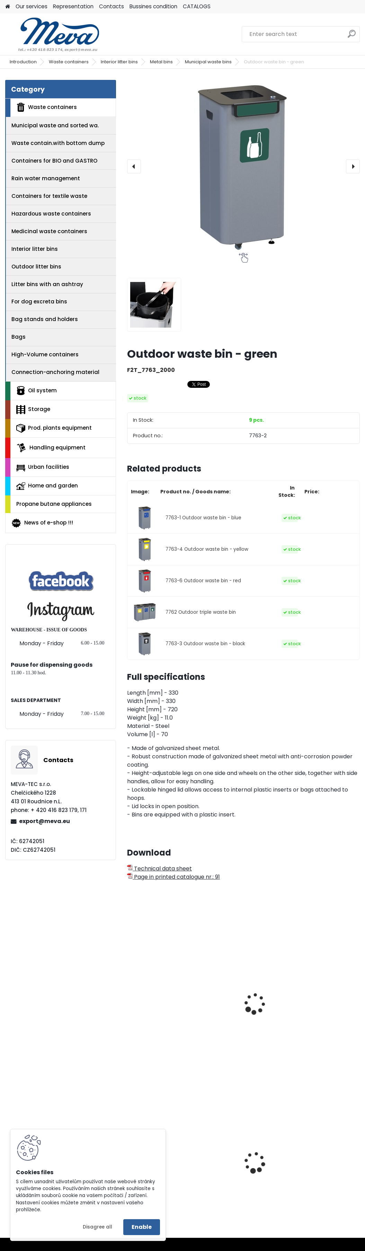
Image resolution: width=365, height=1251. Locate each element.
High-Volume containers (45, 354)
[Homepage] (7, 6)
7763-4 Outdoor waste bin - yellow (207, 549)
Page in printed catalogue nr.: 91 (173, 877)
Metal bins (161, 61)
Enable (142, 1227)
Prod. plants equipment (54, 428)
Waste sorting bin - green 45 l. (158, 1003)
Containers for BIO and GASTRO (54, 160)
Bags (18, 336)
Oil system (36, 390)
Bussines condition (153, 6)
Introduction (23, 61)
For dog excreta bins (39, 301)
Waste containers (69, 61)
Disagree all (97, 1227)
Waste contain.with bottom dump (58, 143)
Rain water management (45, 178)
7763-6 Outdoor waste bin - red (203, 580)
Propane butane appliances (54, 504)
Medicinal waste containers (49, 231)
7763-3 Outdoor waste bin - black (205, 643)
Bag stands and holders (44, 319)
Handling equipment (51, 447)
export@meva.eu (44, 821)
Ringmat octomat (236, 1168)
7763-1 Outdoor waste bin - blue (203, 517)
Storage (33, 409)
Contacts (111, 6)
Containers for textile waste (49, 196)
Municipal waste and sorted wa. (55, 125)
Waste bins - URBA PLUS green (243, 990)
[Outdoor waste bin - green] (243, 166)
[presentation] (134, 166)
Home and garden (47, 485)
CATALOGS (197, 6)
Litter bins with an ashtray (47, 284)
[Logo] (52, 34)
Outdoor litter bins (36, 266)
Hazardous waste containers (51, 213)
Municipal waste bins (208, 61)
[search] (352, 36)
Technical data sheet (159, 869)
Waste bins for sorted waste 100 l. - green (320, 1003)
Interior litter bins (119, 61)
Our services (31, 6)
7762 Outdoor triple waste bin (201, 612)
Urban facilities (42, 467)
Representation (73, 6)
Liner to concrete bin (318, 1173)
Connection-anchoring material (55, 372)
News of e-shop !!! (42, 523)
